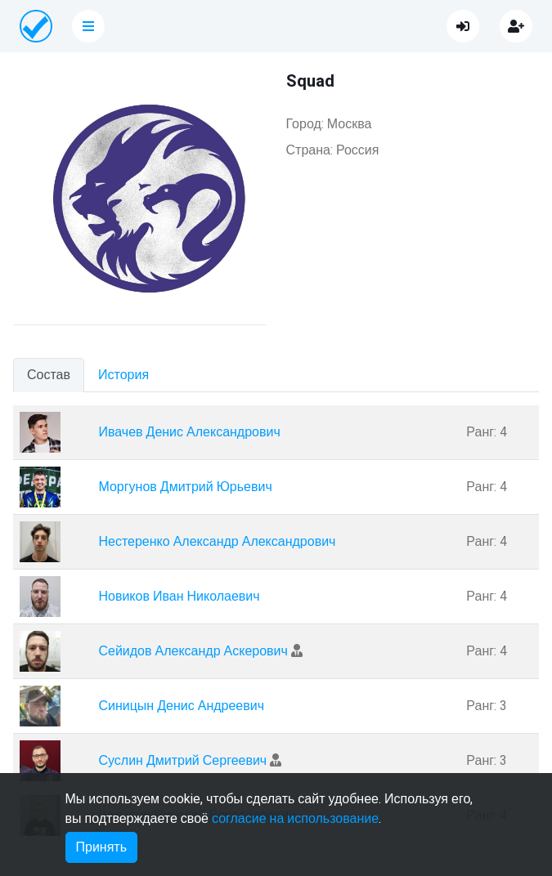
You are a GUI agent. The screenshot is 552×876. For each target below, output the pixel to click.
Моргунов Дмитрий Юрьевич (185, 487)
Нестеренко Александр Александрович (216, 542)
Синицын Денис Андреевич (181, 706)
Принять (102, 847)
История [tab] (123, 375)
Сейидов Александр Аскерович (192, 651)
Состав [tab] (48, 375)
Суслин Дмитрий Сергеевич (182, 761)
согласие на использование (295, 819)
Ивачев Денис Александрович (189, 432)
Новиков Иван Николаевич (178, 596)
